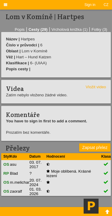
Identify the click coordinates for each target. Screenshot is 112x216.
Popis (19, 29)
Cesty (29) (38, 29)
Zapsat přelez (95, 147)
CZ (106, 5)
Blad (14, 173)
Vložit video (96, 87)
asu (13, 164)
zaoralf (16, 191)
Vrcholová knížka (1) (69, 29)
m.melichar (19, 182)
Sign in (90, 5)
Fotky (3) (99, 29)
